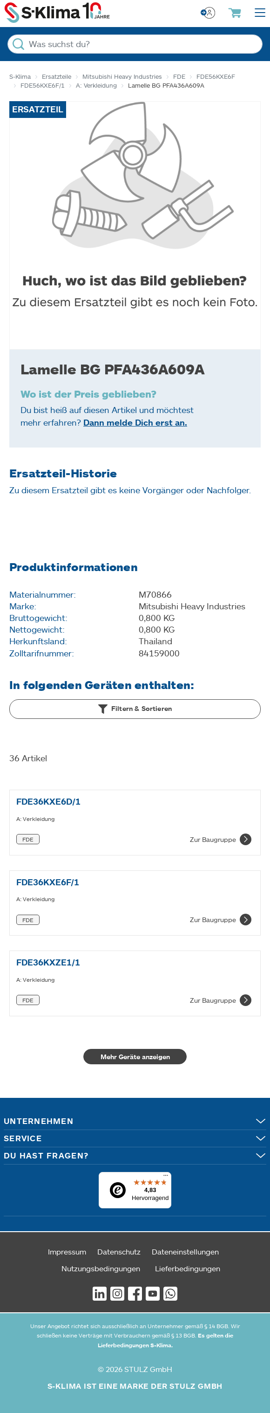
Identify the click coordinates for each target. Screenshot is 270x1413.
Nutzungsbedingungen (100, 1268)
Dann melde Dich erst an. (135, 422)
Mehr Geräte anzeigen (135, 1057)
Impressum (67, 1251)
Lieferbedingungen (187, 1268)
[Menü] (165, 1177)
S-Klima (20, 76)
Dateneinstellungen (185, 1251)
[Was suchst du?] (135, 44)
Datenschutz (119, 1251)
